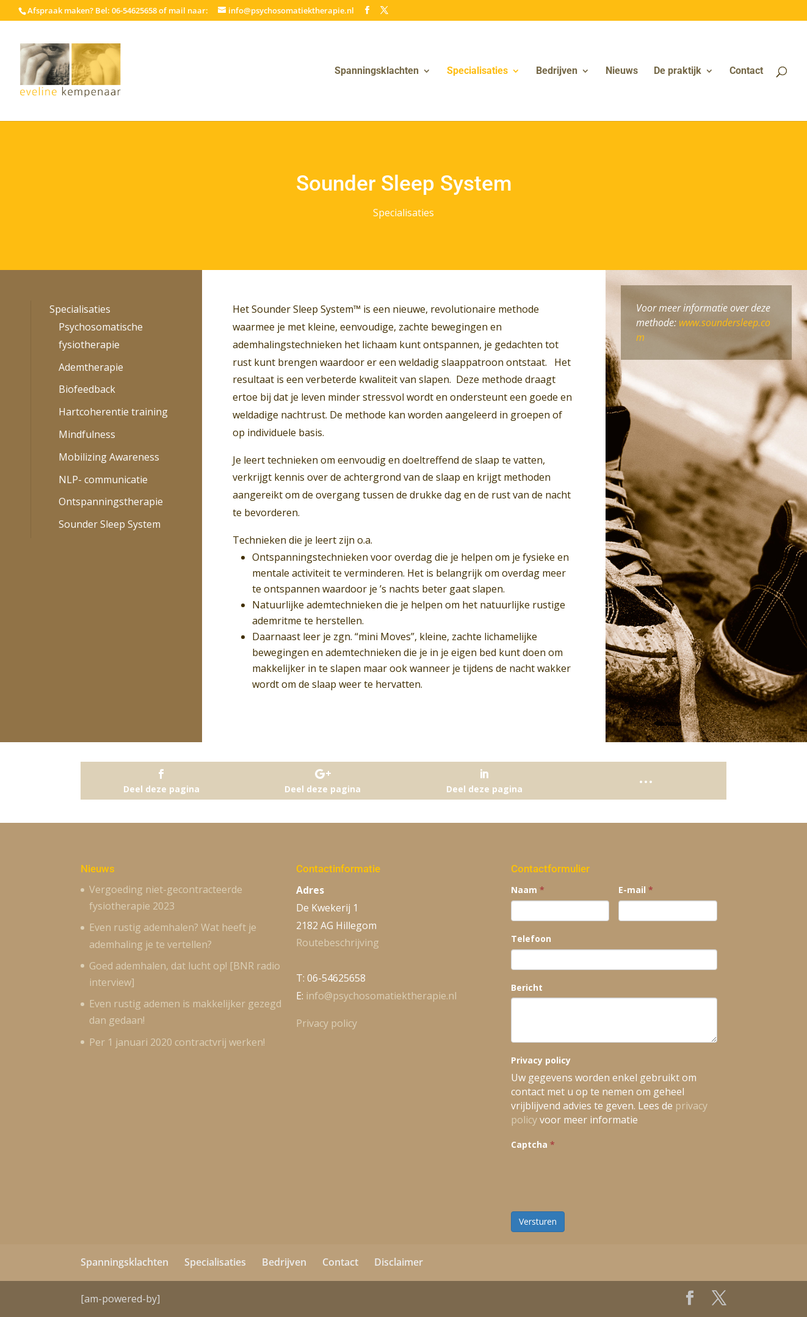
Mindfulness (87, 434)
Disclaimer (398, 1262)
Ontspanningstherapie (111, 501)
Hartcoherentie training (113, 411)
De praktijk (677, 71)
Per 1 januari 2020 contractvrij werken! (177, 1042)
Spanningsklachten (377, 71)
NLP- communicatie (103, 479)
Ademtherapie (91, 367)
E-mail (635, 890)
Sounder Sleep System (110, 524)
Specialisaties (477, 71)
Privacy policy (326, 1023)
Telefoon (531, 938)
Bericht (527, 987)
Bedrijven (556, 71)
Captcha (533, 1144)
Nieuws (622, 71)
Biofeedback (87, 389)
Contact (746, 71)
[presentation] (604, 1178)
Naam (528, 890)
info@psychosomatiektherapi (381, 995)
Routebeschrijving (337, 942)
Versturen (538, 1221)
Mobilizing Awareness (109, 457)
